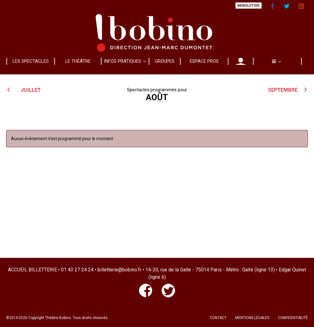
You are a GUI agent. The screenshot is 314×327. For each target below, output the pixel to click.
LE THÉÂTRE (77, 61)
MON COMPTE (240, 61)
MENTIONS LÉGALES (252, 318)
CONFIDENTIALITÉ (293, 318)
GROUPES (164, 61)
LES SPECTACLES (31, 61)
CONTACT (218, 318)
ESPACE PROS (204, 61)
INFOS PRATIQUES (122, 61)
